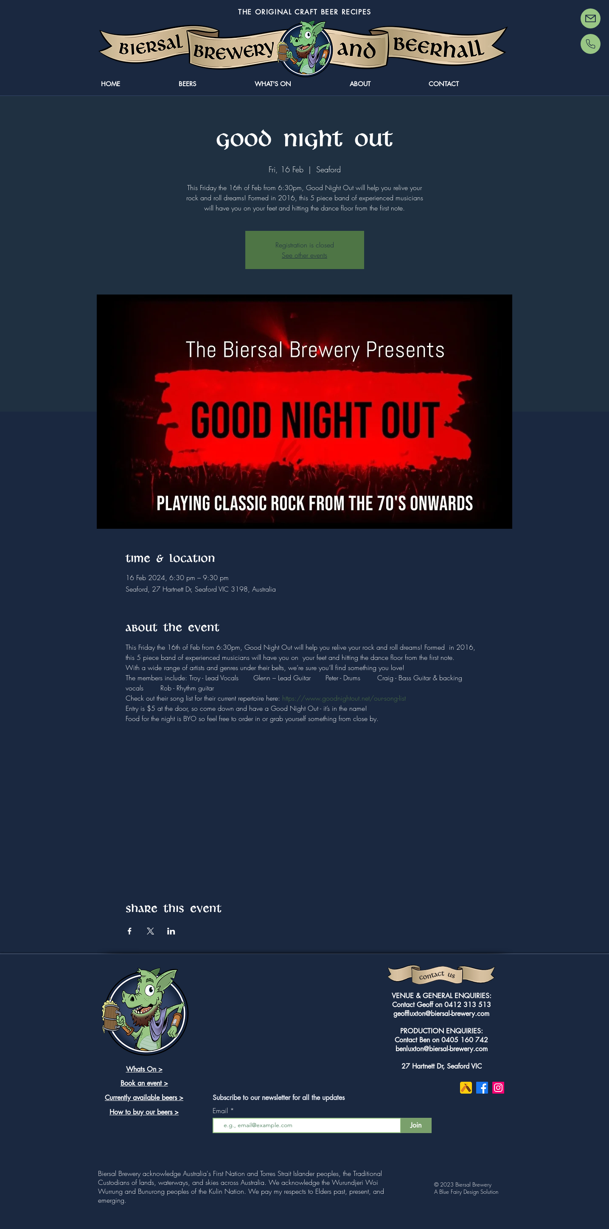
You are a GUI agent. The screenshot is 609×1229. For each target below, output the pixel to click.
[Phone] (591, 44)
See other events (304, 255)
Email (221, 1110)
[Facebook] (482, 1088)
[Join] (416, 1125)
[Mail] (591, 18)
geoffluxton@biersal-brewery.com (441, 1013)
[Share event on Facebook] (130, 931)
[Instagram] (498, 1088)
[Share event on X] (150, 931)
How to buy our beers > (144, 1112)
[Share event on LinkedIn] (171, 931)
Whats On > (144, 1069)
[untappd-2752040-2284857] (466, 1088)
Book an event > (144, 1083)
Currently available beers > (144, 1097)
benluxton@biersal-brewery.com (442, 1048)
